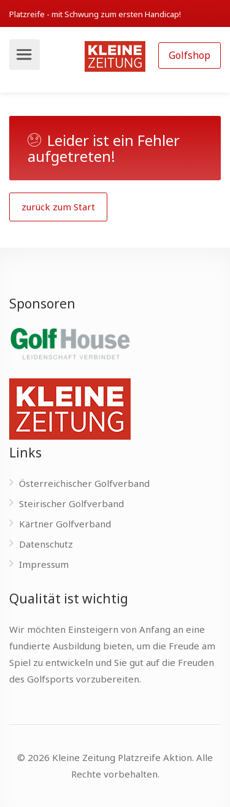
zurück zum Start (58, 207)
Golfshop (189, 55)
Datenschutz (46, 544)
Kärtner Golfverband (65, 524)
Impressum (44, 564)
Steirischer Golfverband (71, 503)
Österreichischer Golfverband (84, 483)
